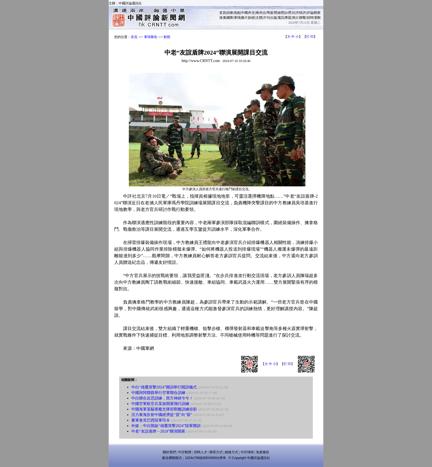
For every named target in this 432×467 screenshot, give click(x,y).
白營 (288, 13)
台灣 (266, 13)
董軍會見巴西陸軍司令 (150, 420)
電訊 (281, 18)
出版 (273, 18)
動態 (167, 37)
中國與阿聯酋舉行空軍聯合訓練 (158, 393)
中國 (244, 13)
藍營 (273, 13)
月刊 (266, 18)
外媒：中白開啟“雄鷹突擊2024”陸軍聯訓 (165, 426)
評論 (310, 13)
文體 (259, 18)
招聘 (310, 18)
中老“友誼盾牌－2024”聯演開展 (158, 431)
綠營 (281, 13)
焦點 (237, 13)
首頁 (222, 13)
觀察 (317, 13)
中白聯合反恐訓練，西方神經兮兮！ (162, 398)
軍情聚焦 (150, 37)
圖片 (244, 18)
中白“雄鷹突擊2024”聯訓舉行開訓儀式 (163, 387)
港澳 (222, 18)
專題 (288, 18)
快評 (302, 13)
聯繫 (302, 18)
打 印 (310, 37)
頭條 (229, 13)
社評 (295, 13)
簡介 (295, 18)
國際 (229, 18)
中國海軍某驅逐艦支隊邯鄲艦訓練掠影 (164, 409)
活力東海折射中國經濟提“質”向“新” (161, 415)
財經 (251, 18)
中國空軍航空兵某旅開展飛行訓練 (160, 404)
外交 (251, 13)
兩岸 (259, 13)
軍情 (237, 18)
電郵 (317, 18)
